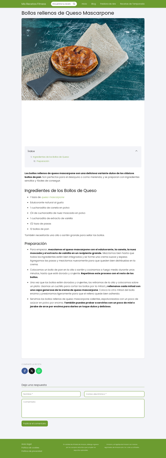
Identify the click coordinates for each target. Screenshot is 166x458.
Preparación (43, 161)
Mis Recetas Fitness (34, 4)
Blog (93, 3)
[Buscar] (74, 4)
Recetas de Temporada (132, 3)
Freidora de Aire (108, 3)
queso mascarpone (52, 197)
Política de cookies (30, 447)
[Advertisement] (83, 122)
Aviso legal (27, 444)
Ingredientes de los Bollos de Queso (51, 156)
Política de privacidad (32, 451)
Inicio (84, 3)
